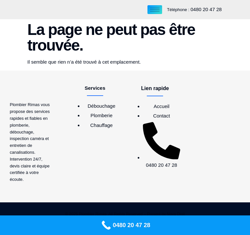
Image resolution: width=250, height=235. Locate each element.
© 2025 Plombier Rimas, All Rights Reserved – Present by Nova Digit (125, 214)
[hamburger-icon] (154, 9)
